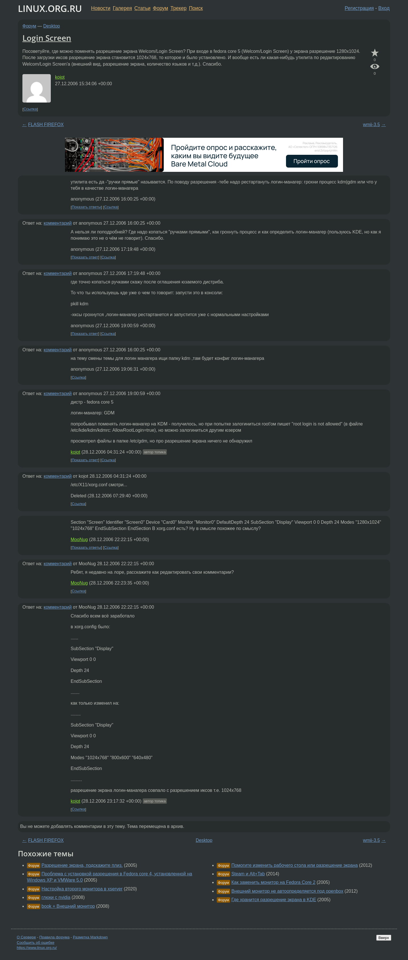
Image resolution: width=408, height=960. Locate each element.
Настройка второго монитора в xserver (81, 888)
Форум (160, 8)
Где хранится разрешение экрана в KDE (273, 899)
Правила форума (54, 937)
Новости (100, 8)
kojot (60, 77)
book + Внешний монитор (68, 906)
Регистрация (359, 8)
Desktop (51, 26)
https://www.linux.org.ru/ (37, 948)
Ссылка (30, 109)
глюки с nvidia (55, 897)
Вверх (383, 938)
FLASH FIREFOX (46, 124)
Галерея (122, 8)
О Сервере (26, 937)
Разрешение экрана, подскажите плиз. (82, 865)
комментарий (58, 223)
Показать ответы (86, 207)
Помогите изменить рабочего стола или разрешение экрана (294, 865)
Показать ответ (85, 257)
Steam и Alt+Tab (248, 873)
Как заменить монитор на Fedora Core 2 (273, 882)
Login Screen (46, 37)
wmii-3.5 (371, 124)
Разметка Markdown (90, 937)
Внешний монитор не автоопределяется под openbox (287, 891)
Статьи (142, 8)
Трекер (179, 8)
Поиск (196, 8)
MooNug (79, 539)
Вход (384, 8)
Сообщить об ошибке (35, 942)
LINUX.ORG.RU (50, 8)
